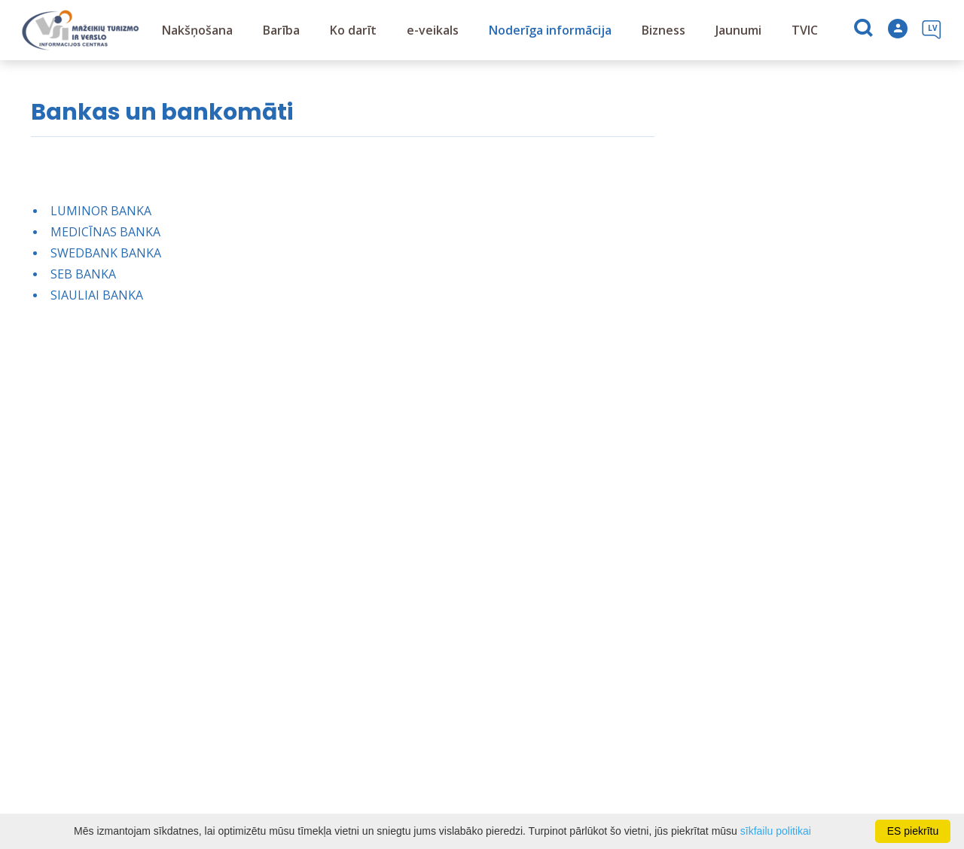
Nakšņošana (197, 30)
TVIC (805, 30)
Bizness (663, 30)
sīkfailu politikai (775, 831)
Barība (281, 30)
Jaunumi (738, 30)
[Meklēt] (865, 31)
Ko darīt (353, 30)
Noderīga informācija (550, 30)
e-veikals (433, 30)
